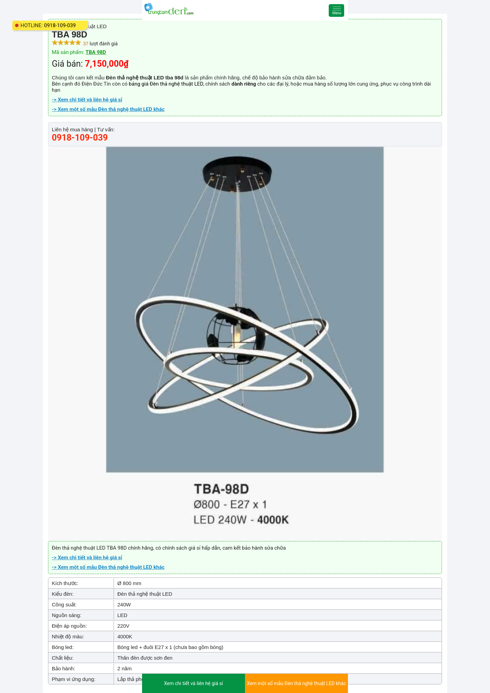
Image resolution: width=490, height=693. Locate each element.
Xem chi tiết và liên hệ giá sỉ (193, 683)
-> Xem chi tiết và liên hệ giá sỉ (87, 100)
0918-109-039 (60, 25)
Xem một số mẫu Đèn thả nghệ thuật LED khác (296, 683)
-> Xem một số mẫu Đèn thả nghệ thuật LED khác (108, 109)
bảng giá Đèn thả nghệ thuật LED (166, 84)
